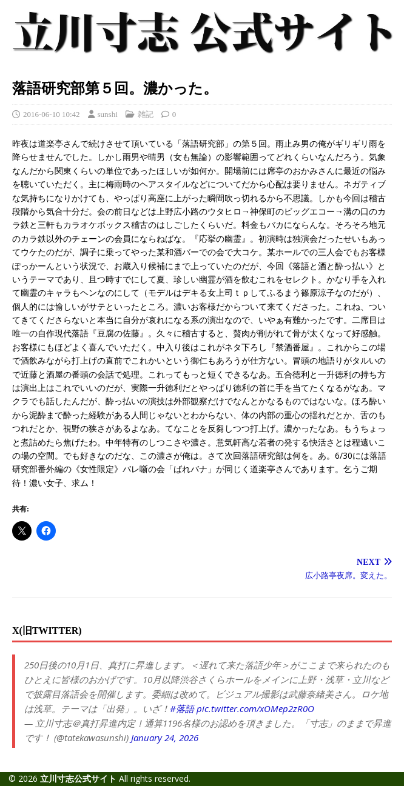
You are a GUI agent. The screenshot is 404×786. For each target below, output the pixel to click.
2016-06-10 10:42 (51, 114)
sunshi (108, 114)
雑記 (145, 114)
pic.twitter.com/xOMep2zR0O (255, 708)
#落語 (182, 708)
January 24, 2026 (164, 737)
